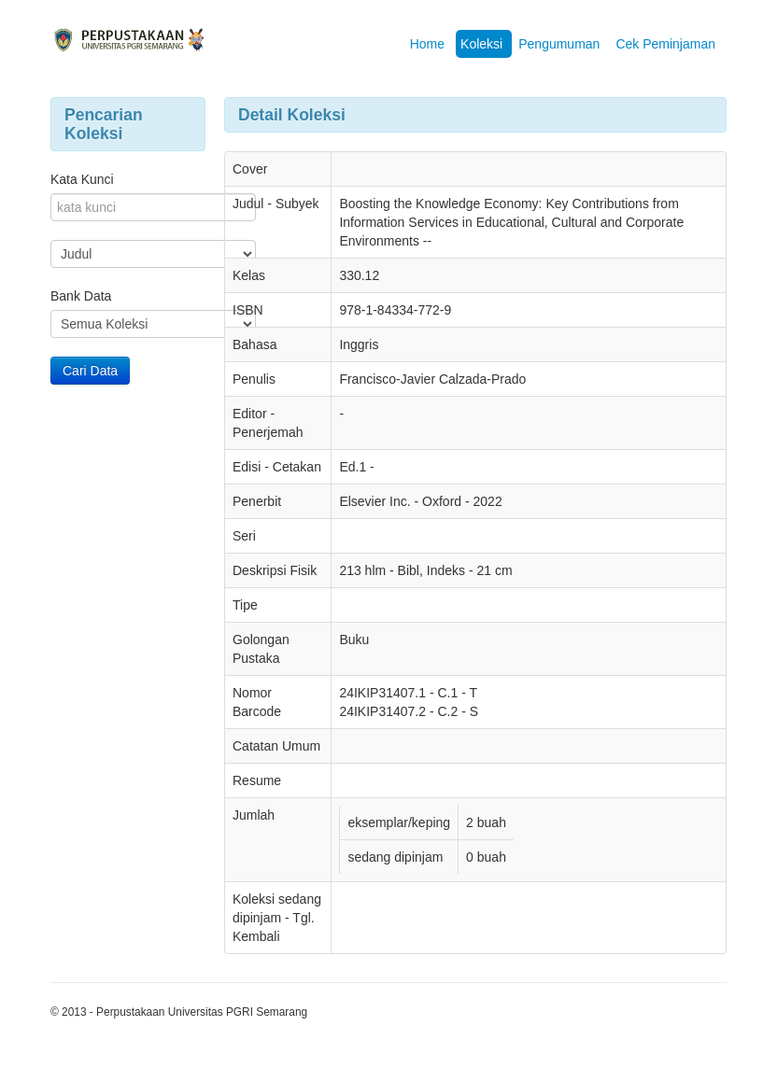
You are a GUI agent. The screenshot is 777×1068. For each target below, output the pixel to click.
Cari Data (90, 370)
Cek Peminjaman (665, 43)
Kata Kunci (82, 179)
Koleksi (481, 43)
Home (427, 43)
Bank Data (80, 295)
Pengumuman (559, 43)
